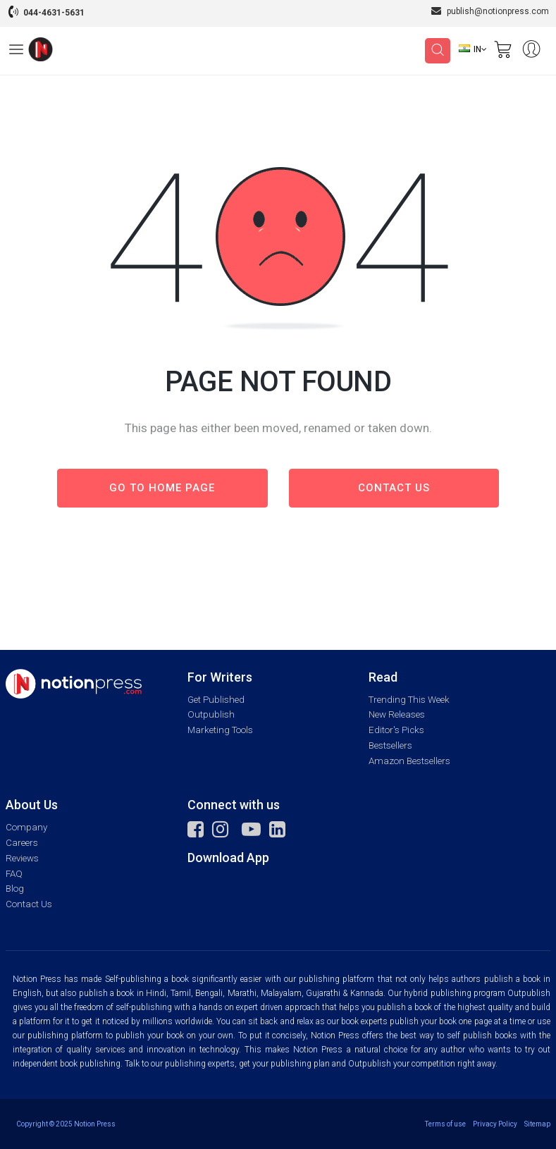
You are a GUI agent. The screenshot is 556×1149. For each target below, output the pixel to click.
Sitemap (537, 1124)
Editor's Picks (396, 730)
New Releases (397, 714)
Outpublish (211, 714)
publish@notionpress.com (490, 11)
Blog (15, 888)
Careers (22, 842)
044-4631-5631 (54, 13)
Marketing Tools (220, 730)
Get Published (216, 699)
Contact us (394, 487)
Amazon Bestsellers (409, 761)
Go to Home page (162, 487)
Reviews (22, 858)
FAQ (14, 873)
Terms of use (445, 1124)
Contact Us (29, 904)
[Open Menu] (16, 51)
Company (26, 827)
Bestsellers (390, 745)
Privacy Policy (495, 1124)
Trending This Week (409, 699)
